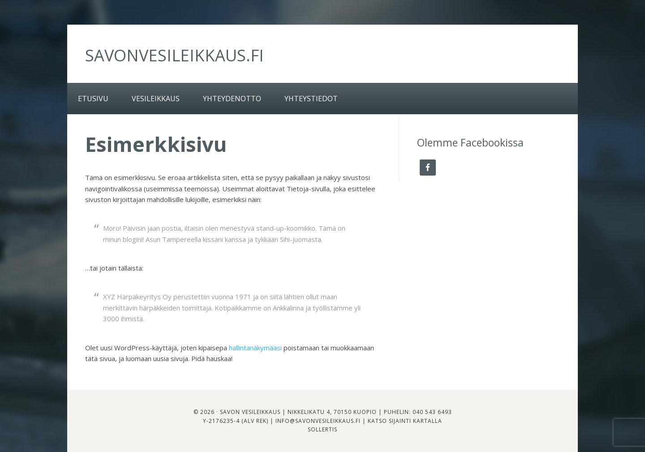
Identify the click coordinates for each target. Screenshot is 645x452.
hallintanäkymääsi (255, 347)
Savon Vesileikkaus (250, 412)
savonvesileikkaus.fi (174, 55)
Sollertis (322, 429)
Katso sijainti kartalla (405, 421)
